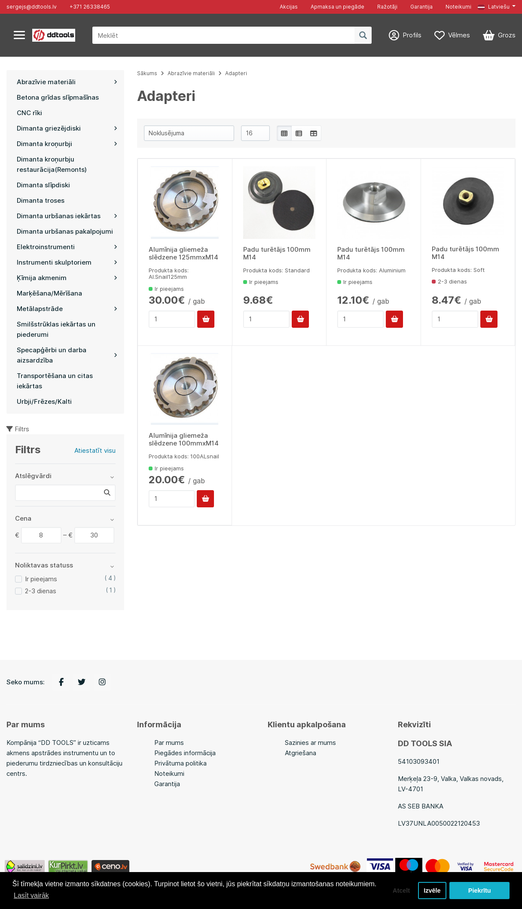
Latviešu (494, 6)
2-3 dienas (40, 591)
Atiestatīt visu (95, 450)
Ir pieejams (41, 579)
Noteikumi (458, 6)
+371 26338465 (90, 6)
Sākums (147, 73)
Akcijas (289, 6)
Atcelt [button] (401, 890)
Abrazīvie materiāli (191, 73)
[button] (497, 6)
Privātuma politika (180, 763)
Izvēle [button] (432, 890)
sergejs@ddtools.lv (31, 6)
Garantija (421, 6)
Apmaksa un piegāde (337, 6)
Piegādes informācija (185, 753)
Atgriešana (300, 753)
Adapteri (236, 73)
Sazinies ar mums (310, 742)
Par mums (169, 742)
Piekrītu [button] (479, 890)
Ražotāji (387, 6)
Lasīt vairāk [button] (31, 895)
